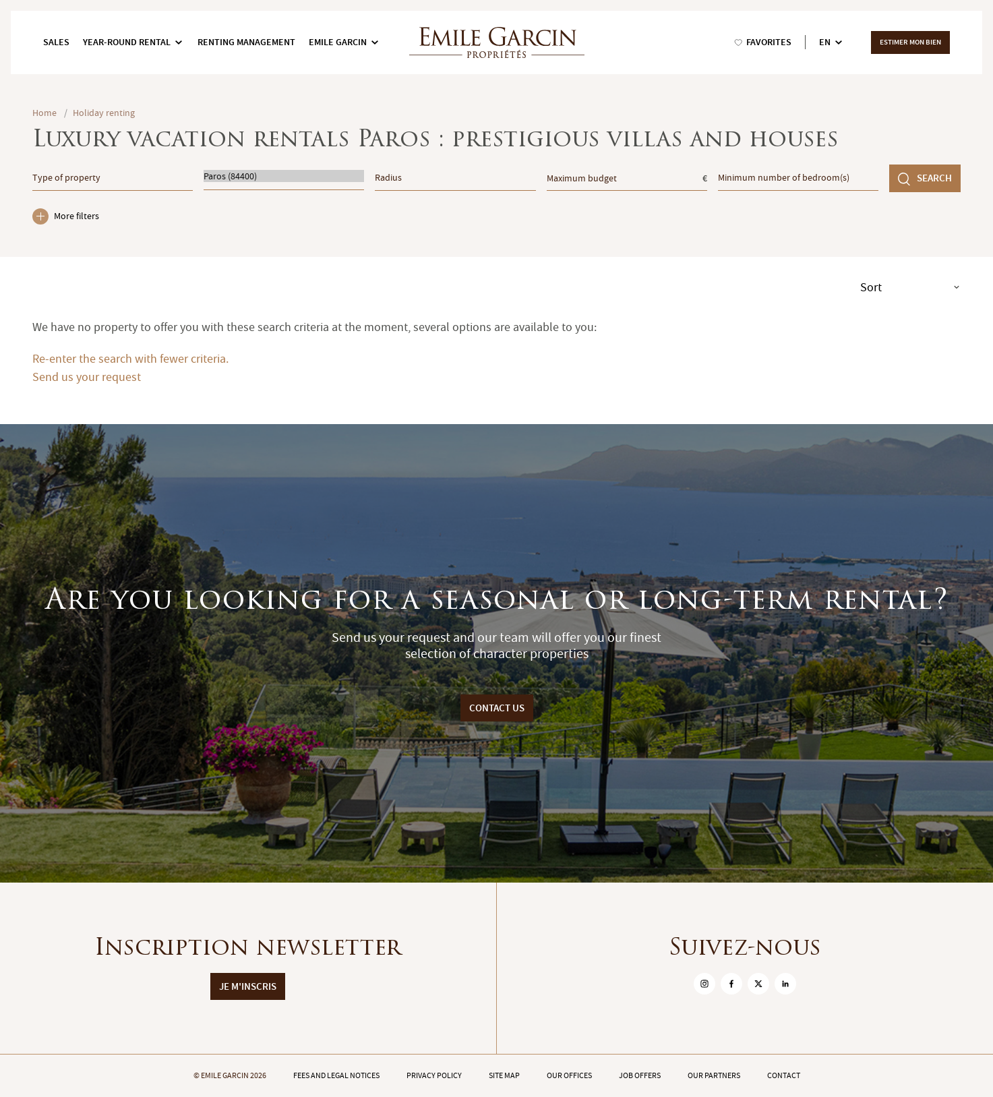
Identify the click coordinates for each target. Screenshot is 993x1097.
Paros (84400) (284, 176)
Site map (504, 1075)
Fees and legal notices (336, 1075)
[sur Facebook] (731, 984)
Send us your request (86, 377)
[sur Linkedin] (785, 984)
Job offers (640, 1075)
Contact (783, 1075)
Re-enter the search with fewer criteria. (130, 359)
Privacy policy (434, 1075)
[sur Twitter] (758, 984)
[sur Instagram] (704, 984)
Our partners (714, 1075)
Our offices (569, 1075)
